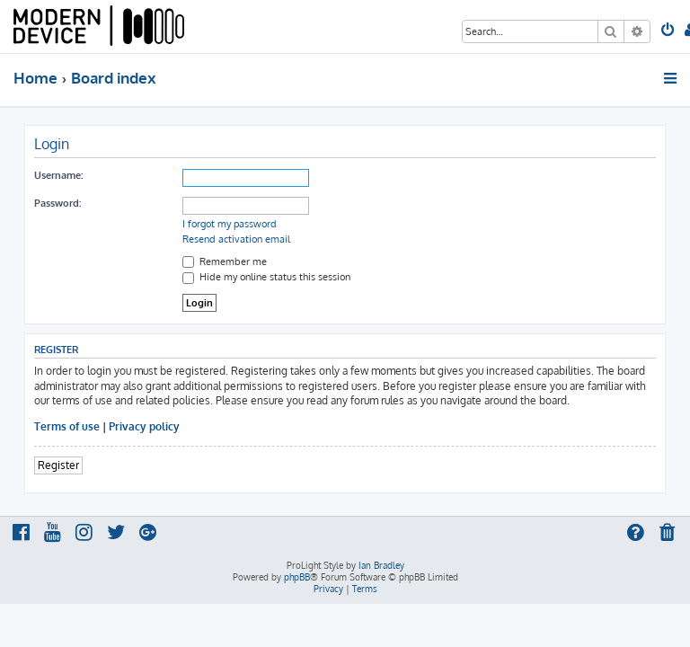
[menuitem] (668, 31)
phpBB (297, 577)
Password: (57, 203)
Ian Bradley (381, 565)
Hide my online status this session (266, 276)
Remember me (224, 261)
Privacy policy (144, 426)
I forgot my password (229, 223)
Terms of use (67, 426)
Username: (58, 175)
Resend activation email (236, 239)
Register (58, 465)
